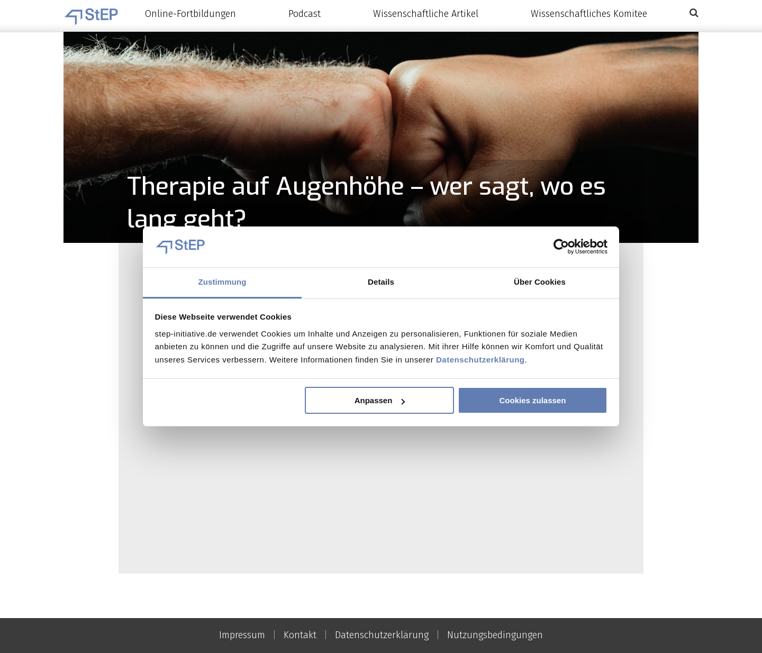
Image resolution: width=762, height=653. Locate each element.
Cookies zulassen (532, 400)
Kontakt (300, 635)
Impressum (242, 635)
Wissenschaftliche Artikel (425, 14)
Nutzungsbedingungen (495, 635)
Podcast (304, 14)
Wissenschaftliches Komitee (589, 14)
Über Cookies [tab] (540, 281)
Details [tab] (381, 281)
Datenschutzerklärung (480, 359)
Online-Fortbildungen (190, 14)
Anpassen (380, 400)
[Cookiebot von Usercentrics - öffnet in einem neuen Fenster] (561, 247)
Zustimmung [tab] (222, 281)
